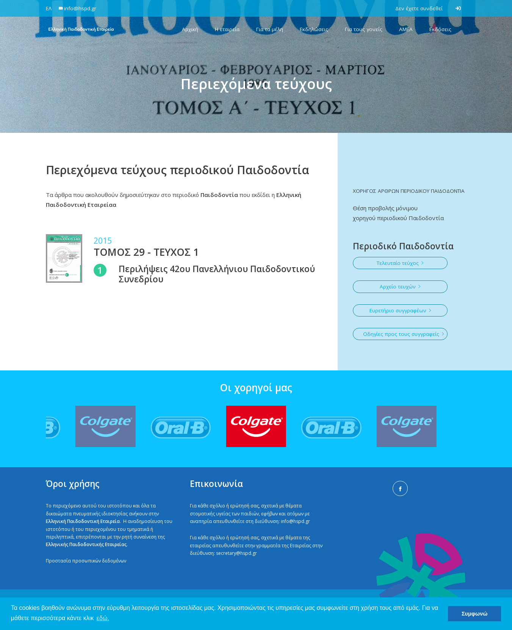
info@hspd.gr (295, 521)
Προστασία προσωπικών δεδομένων (86, 561)
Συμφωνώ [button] (474, 614)
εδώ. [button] (103, 618)
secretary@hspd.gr (236, 553)
